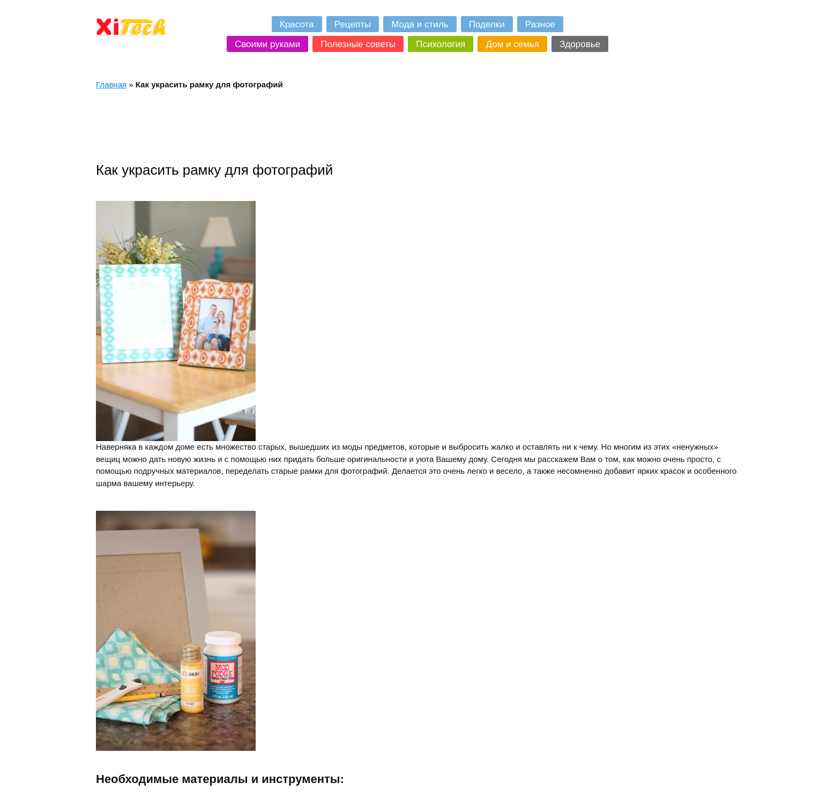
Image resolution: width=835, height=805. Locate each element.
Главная (111, 84)
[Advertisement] (291, 125)
